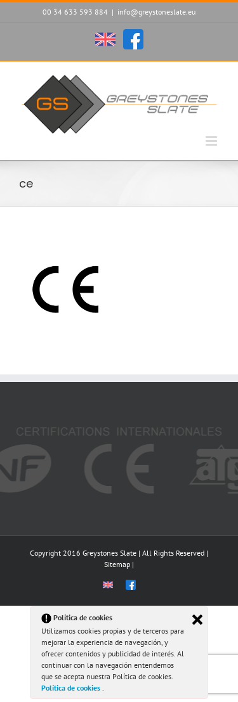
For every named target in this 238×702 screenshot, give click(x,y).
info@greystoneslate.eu (156, 11)
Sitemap (117, 564)
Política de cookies (71, 687)
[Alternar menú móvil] (212, 141)
